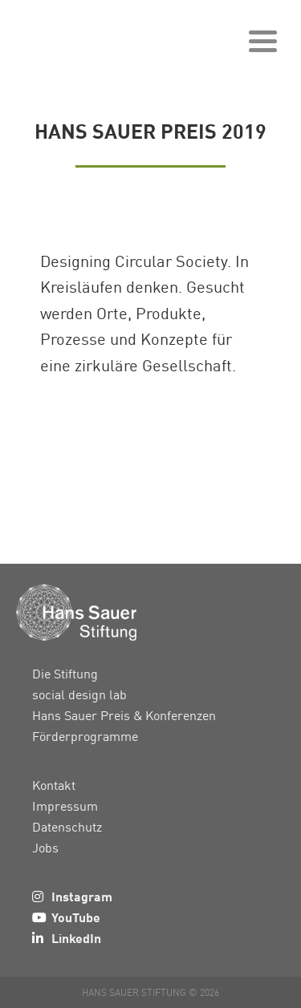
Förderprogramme (85, 736)
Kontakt (53, 785)
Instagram (81, 896)
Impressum (65, 806)
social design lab (79, 694)
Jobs (45, 848)
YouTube (75, 917)
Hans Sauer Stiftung (96, 36)
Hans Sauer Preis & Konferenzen (124, 715)
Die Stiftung (65, 674)
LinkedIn (76, 937)
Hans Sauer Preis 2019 (150, 130)
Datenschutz (67, 827)
